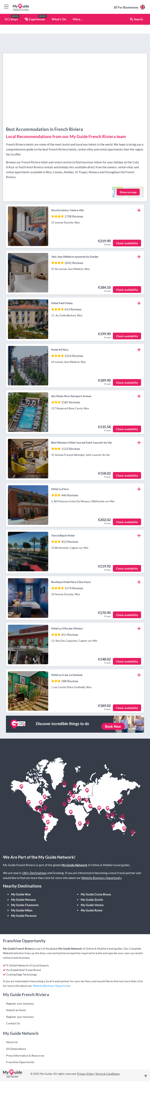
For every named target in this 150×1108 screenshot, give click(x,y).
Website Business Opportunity (101, 878)
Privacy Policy (86, 1073)
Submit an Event (16, 1010)
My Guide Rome (91, 910)
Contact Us (13, 1023)
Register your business (20, 1003)
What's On (59, 19)
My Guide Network (74, 865)
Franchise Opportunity (20, 1062)
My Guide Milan (22, 910)
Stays (11, 19)
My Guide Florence (24, 915)
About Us (12, 1042)
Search (136, 19)
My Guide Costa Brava (96, 894)
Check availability (127, 243)
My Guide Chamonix (25, 905)
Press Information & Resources (25, 1055)
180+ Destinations (34, 873)
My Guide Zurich (92, 899)
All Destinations (16, 1048)
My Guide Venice (92, 905)
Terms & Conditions (107, 1073)
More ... (78, 19)
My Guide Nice (21, 894)
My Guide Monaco (23, 899)
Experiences (34, 19)
